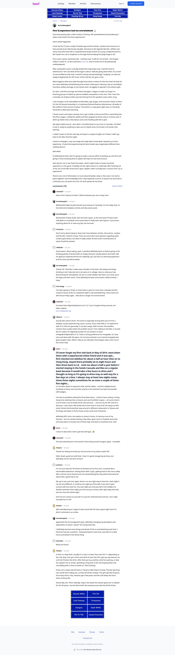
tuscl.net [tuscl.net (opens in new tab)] (84, 61)
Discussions (96, 3)
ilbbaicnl (59, 317)
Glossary (82, 632)
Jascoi (58, 349)
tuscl (36, 4)
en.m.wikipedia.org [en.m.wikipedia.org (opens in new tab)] (63, 311)
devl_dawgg (60, 286)
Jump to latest (117, 186)
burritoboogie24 (61, 201)
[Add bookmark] (95, 31)
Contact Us (87, 638)
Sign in (121, 3)
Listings (61, 3)
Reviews (72, 3)
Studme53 (59, 302)
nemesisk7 (59, 192)
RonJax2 (59, 448)
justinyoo (59, 465)
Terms (101, 632)
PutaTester (60, 229)
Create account (136, 3)
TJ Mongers (63, 21)
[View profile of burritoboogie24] (87, 25)
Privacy (92, 632)
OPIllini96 (59, 247)
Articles (83, 3)
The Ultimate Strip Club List (92, 650)
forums (55, 21)
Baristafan (59, 541)
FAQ (72, 632)
